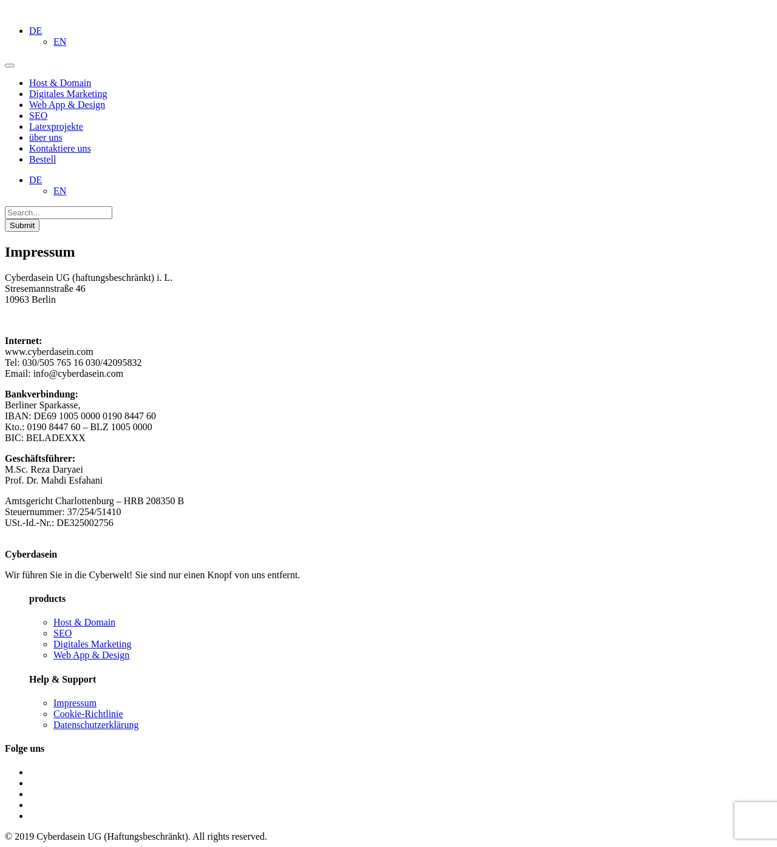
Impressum (75, 703)
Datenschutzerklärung (95, 725)
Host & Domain (84, 622)
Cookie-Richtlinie (88, 714)
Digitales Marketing (92, 644)
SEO (62, 633)
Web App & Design (91, 655)
